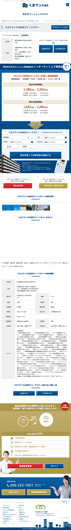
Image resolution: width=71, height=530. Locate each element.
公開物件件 (46, 49)
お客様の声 (21, 514)
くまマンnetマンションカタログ (18, 20)
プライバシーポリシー (24, 521)
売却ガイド (5, 512)
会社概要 (21, 518)
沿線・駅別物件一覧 (23, 516)
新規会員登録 (6, 507)
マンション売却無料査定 (8, 509)
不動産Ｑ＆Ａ (22, 512)
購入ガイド (21, 509)
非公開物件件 (60, 49)
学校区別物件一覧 (7, 518)
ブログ (4, 523)
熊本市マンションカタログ (9, 514)
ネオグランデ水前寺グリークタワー (32, 20)
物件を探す (21, 505)
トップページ (6, 505)
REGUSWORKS (66, 517)
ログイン (21, 507)
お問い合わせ (6, 521)
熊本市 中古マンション (6, 20)
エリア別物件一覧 (7, 516)
